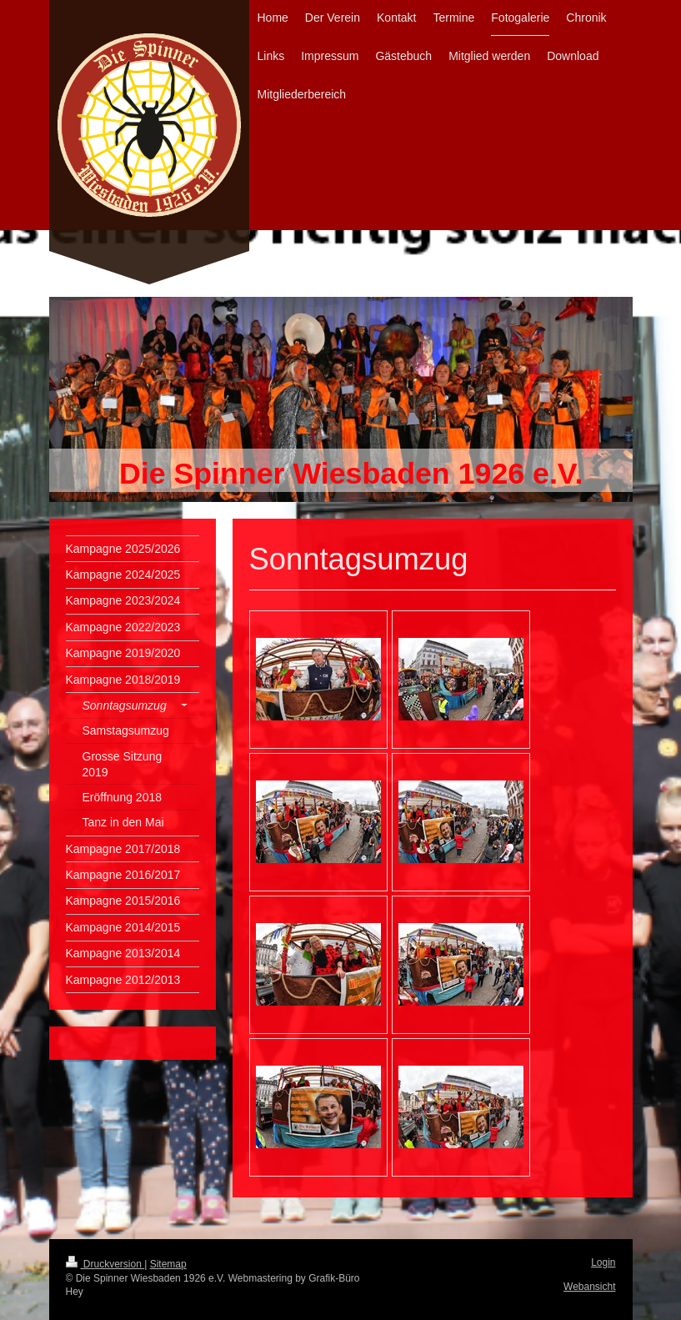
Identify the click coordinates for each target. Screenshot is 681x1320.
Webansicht (589, 1286)
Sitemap (168, 1264)
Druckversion (105, 1264)
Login (603, 1262)
